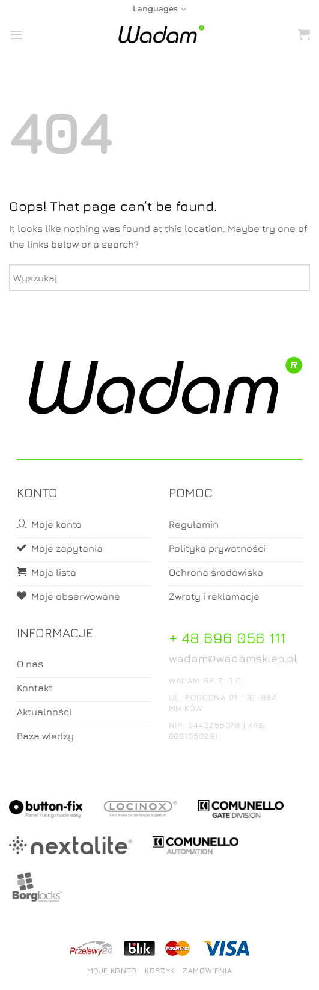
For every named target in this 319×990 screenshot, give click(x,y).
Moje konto (112, 970)
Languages (159, 9)
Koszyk (160, 970)
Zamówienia (207, 970)
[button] (16, 34)
